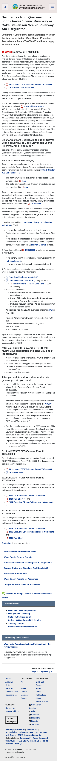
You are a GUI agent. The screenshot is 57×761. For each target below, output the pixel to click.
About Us (9, 682)
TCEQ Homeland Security (29, 735)
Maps (38, 698)
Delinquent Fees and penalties (22, 610)
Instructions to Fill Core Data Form (27, 284)
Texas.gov (26, 738)
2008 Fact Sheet (14, 538)
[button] (5, 6)
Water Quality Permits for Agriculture (21, 579)
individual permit (38, 245)
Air (22, 682)
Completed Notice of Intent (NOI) (22, 277)
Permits (24, 692)
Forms (38, 692)
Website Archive (26, 732)
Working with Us (12, 711)
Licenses (24, 695)
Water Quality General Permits (18, 557)
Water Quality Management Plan (22, 627)
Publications (41, 695)
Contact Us (10, 708)
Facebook (35, 714)
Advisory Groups (16, 623)
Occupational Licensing (19, 614)
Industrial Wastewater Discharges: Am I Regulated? (28, 563)
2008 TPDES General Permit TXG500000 (25, 528)
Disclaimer (20, 729)
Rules (38, 688)
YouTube (35, 724)
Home (7, 679)
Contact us (6, 543)
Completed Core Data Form (19, 280)
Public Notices (42, 701)
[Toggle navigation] (52, 6)
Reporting (25, 698)
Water (23, 688)
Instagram (35, 718)
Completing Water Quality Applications (22, 584)
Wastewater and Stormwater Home (20, 552)
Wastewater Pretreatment (15, 573)
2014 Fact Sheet (16, 499)
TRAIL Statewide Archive (29, 741)
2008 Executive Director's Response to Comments (30, 532)
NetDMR (48, 404)
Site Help (9, 729)
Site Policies (32, 729)
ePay (50, 310)
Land (23, 685)
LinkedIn (34, 721)
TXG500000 (28, 250)
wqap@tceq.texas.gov (42, 671)
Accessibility (11, 732)
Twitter (33, 711)
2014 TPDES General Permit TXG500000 (25, 496)
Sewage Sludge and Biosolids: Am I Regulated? (26, 568)
